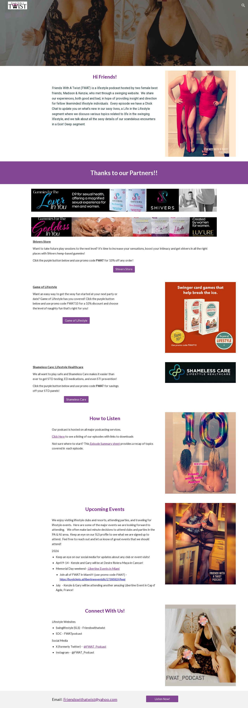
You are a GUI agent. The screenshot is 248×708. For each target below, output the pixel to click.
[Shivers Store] (124, 269)
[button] (243, 5)
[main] (104, 77)
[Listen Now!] (162, 698)
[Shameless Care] (76, 399)
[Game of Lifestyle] (76, 320)
